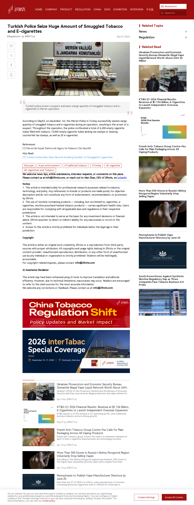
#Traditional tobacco (75, 165)
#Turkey (96, 165)
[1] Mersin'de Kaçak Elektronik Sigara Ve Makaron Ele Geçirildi (57, 148)
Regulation (146, 37)
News (143, 31)
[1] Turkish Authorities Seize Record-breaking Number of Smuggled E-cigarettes (68, 157)
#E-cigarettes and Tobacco (39, 170)
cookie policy (48, 501)
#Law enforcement (48, 165)
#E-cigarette (113, 165)
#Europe (29, 165)
